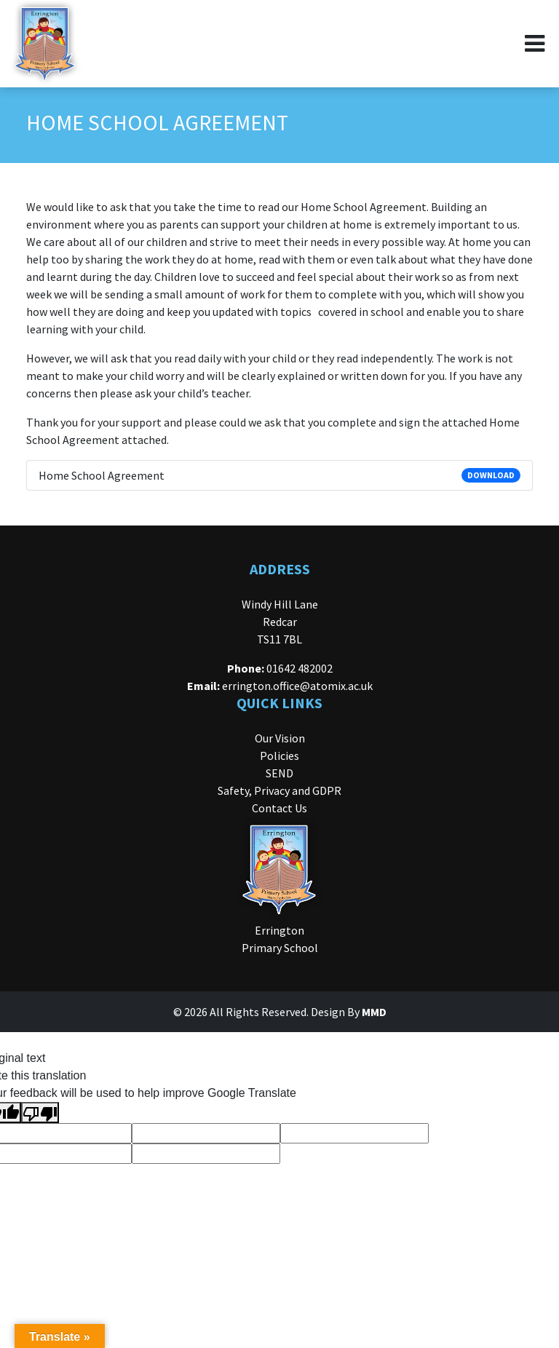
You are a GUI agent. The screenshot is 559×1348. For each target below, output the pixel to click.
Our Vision (280, 738)
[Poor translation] (40, 1112)
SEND (279, 773)
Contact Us (279, 808)
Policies (279, 755)
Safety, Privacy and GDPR (279, 790)
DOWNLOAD (491, 474)
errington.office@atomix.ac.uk (297, 685)
